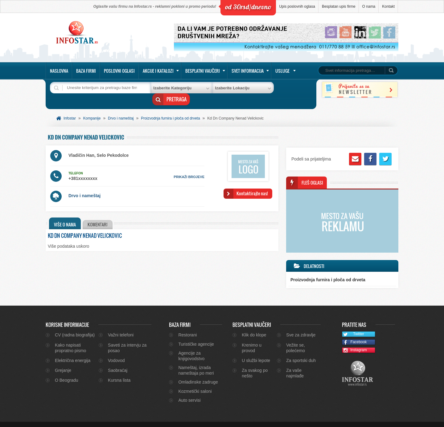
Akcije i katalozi (158, 70)
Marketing (381, 419)
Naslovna (59, 70)
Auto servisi (189, 390)
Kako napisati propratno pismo (70, 338)
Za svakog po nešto (255, 363)
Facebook (354, 333)
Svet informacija (248, 70)
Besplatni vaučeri (202, 70)
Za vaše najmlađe (295, 363)
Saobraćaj (117, 360)
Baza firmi (86, 70)
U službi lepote (256, 350)
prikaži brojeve (189, 167)
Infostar (70, 109)
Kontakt (388, 6)
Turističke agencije (196, 334)
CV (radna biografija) (75, 325)
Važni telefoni (121, 325)
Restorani (187, 325)
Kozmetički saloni (195, 381)
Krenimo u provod (251, 338)
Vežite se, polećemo (295, 338)
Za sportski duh (301, 350)
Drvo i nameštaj (121, 109)
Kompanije (92, 109)
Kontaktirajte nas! (252, 184)
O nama (369, 6)
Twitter (353, 324)
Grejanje (63, 360)
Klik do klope (254, 325)
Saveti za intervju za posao (127, 338)
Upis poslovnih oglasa (297, 6)
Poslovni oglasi (119, 70)
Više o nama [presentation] (65, 215)
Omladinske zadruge (198, 372)
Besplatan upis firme (339, 6)
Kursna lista (119, 370)
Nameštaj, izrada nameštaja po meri (196, 361)
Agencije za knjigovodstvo (191, 346)
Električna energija (72, 350)
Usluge (282, 70)
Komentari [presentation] (99, 215)
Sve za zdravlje (300, 325)
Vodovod (116, 350)
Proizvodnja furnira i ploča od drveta (170, 109)
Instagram (354, 341)
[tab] (64, 214)
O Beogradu (66, 370)
